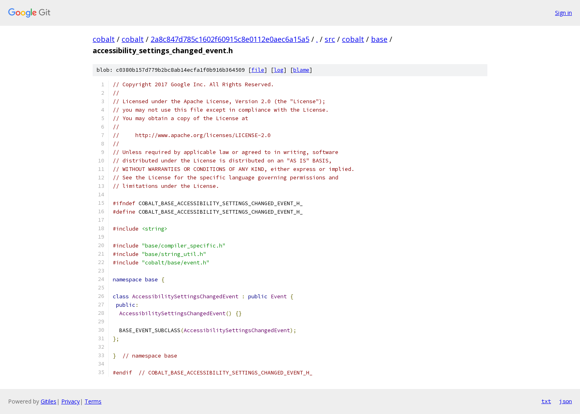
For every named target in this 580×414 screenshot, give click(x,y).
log (279, 70)
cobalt (104, 39)
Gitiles (48, 401)
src (330, 39)
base (379, 39)
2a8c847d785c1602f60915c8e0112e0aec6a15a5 (230, 39)
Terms (93, 401)
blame (301, 70)
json (565, 401)
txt (546, 401)
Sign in (563, 13)
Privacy (70, 401)
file (257, 70)
